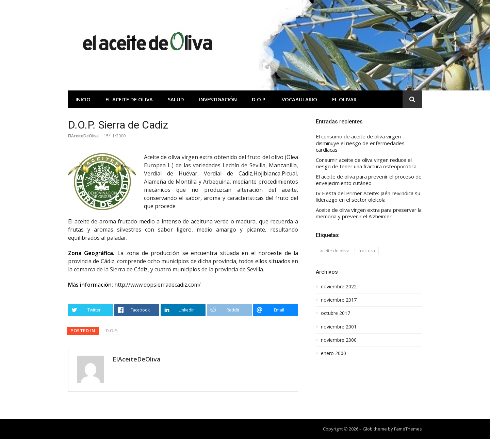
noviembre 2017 (339, 300)
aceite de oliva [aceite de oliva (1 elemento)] (334, 251)
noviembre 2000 (339, 340)
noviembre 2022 (339, 287)
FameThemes (408, 429)
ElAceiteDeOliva (83, 136)
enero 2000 (333, 353)
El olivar (344, 99)
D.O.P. (259, 99)
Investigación (218, 99)
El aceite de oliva (129, 99)
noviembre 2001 (339, 327)
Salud (176, 99)
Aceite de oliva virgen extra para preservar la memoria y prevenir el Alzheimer (369, 213)
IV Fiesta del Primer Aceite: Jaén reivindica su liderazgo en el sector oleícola (368, 196)
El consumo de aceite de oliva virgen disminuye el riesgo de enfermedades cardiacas (360, 143)
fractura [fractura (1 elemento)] (366, 251)
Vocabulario (299, 99)
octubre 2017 (335, 313)
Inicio (83, 99)
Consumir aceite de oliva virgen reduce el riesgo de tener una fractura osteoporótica (366, 163)
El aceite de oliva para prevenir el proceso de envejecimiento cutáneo (369, 180)
